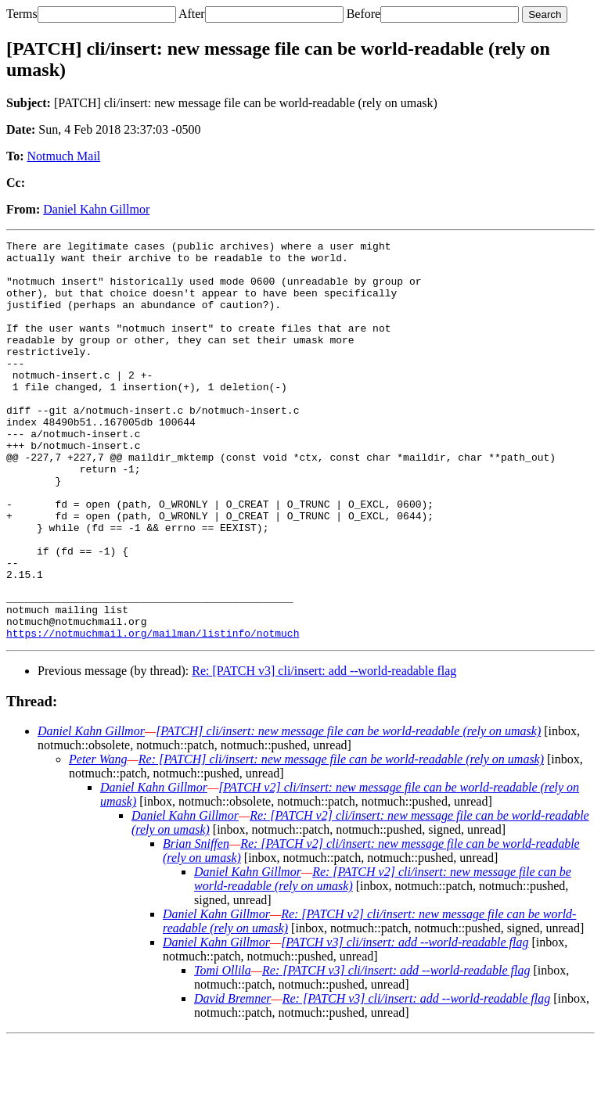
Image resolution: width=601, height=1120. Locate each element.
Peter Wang (98, 838)
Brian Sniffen (196, 923)
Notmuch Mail (64, 156)
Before (364, 13)
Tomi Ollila (222, 1050)
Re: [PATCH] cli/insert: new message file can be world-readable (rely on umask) (341, 838)
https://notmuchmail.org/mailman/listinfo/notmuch (152, 712)
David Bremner (233, 1078)
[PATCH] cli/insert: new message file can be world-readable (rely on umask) (348, 810)
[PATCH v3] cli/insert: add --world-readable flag (404, 1021)
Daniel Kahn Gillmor (96, 209)
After (191, 13)
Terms (22, 13)
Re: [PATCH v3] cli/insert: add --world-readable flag (324, 750)
